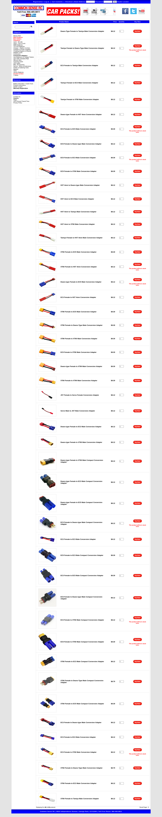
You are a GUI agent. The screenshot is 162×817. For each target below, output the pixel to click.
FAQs (15, 100)
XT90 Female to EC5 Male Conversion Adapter (78, 312)
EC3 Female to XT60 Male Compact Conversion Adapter (82, 620)
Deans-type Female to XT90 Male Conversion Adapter (81, 366)
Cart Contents (57, 2)
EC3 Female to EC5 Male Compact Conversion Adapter (81, 575)
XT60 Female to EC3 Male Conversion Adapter (78, 783)
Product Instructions (19, 85)
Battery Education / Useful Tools (23, 83)
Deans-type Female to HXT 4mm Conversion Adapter (81, 114)
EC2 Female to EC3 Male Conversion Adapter (78, 539)
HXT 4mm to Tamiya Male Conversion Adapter (78, 212)
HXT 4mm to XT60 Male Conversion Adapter (77, 224)
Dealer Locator (123, 2)
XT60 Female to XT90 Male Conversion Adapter (78, 380)
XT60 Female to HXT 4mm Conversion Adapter (78, 267)
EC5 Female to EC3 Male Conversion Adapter (78, 158)
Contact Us (16, 96)
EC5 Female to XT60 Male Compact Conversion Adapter (82, 642)
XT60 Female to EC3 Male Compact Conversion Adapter (82, 661)
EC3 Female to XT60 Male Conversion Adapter (78, 752)
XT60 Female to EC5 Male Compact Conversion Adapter (82, 704)
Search (15, 22)
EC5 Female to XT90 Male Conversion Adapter (78, 352)
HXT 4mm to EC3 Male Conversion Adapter (77, 199)
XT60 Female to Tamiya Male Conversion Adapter (79, 799)
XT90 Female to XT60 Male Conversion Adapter (78, 339)
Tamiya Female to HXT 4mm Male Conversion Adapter (81, 238)
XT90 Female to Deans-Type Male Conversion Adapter (81, 325)
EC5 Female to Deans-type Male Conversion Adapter (80, 144)
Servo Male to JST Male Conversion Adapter (77, 411)
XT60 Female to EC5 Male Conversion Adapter (78, 252)
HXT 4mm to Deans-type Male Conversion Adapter (80, 185)
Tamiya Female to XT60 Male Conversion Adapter (79, 99)
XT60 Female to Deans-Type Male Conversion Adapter (81, 768)
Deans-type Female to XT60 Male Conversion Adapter (81, 442)
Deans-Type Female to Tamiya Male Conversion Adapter (82, 31)
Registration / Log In (41, 2)
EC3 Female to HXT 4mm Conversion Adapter (78, 297)
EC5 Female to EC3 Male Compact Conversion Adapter (81, 555)
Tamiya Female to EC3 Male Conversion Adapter (79, 83)
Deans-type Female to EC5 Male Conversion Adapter (80, 282)
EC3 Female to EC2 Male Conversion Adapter (78, 737)
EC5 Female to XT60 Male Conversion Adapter (78, 171)
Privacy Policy (17, 103)
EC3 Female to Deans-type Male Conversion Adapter (80, 722)
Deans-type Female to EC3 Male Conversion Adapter (80, 427)
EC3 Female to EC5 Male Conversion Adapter (78, 129)
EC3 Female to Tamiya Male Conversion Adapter (79, 65)
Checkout (69, 2)
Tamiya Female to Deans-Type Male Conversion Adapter (82, 48)
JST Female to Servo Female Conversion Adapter (79, 395)
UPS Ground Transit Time (21, 101)
